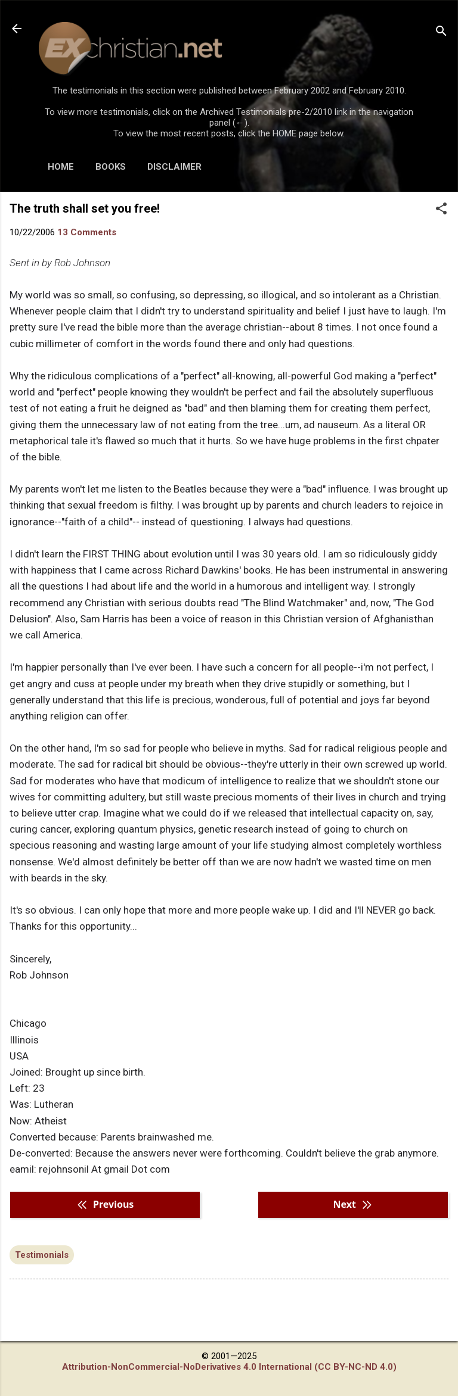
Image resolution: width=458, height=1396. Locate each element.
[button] (441, 209)
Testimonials (42, 1254)
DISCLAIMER (174, 166)
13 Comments (86, 232)
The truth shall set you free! (85, 208)
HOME (61, 166)
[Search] (441, 32)
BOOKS (110, 166)
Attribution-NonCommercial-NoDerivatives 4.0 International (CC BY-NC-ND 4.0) (229, 1366)
